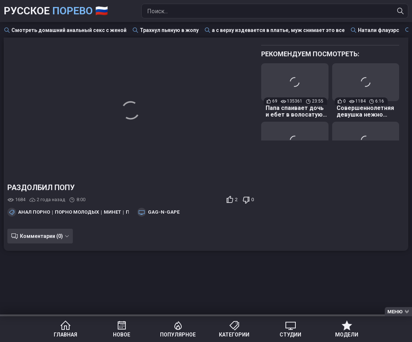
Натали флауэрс (378, 30)
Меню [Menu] (394, 311)
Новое (121, 335)
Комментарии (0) (41, 236)
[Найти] (401, 11)
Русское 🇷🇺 (56, 11)
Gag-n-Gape (164, 212)
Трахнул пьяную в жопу (169, 30)
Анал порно (34, 212)
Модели (346, 335)
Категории (234, 335)
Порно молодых (77, 212)
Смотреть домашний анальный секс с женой (69, 30)
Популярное (178, 335)
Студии (290, 335)
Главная (65, 335)
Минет (112, 212)
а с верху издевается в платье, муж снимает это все (278, 30)
